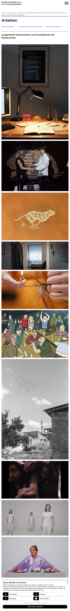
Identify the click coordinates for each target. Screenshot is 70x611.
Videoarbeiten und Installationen (15, 15)
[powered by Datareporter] (67, 583)
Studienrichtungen (12, 12)
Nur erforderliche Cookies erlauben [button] (35, 603)
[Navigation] (67, 3)
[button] (18, 594)
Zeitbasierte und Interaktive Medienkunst (29, 12)
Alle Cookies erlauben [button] (35, 606)
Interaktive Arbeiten (53, 27)
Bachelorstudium (45, 12)
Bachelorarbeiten (7, 27)
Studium (3, 12)
